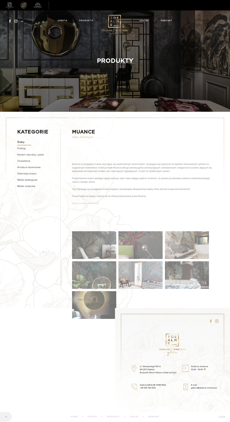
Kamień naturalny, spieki (30, 154)
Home (74, 417)
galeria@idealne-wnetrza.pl (204, 388)
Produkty (86, 21)
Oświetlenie (23, 161)
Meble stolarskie (26, 186)
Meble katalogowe (27, 180)
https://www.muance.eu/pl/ (85, 217)
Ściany (20, 142)
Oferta (62, 21)
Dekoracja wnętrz (27, 173)
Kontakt (166, 21)
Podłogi (21, 148)
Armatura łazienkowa (28, 167)
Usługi (144, 21)
